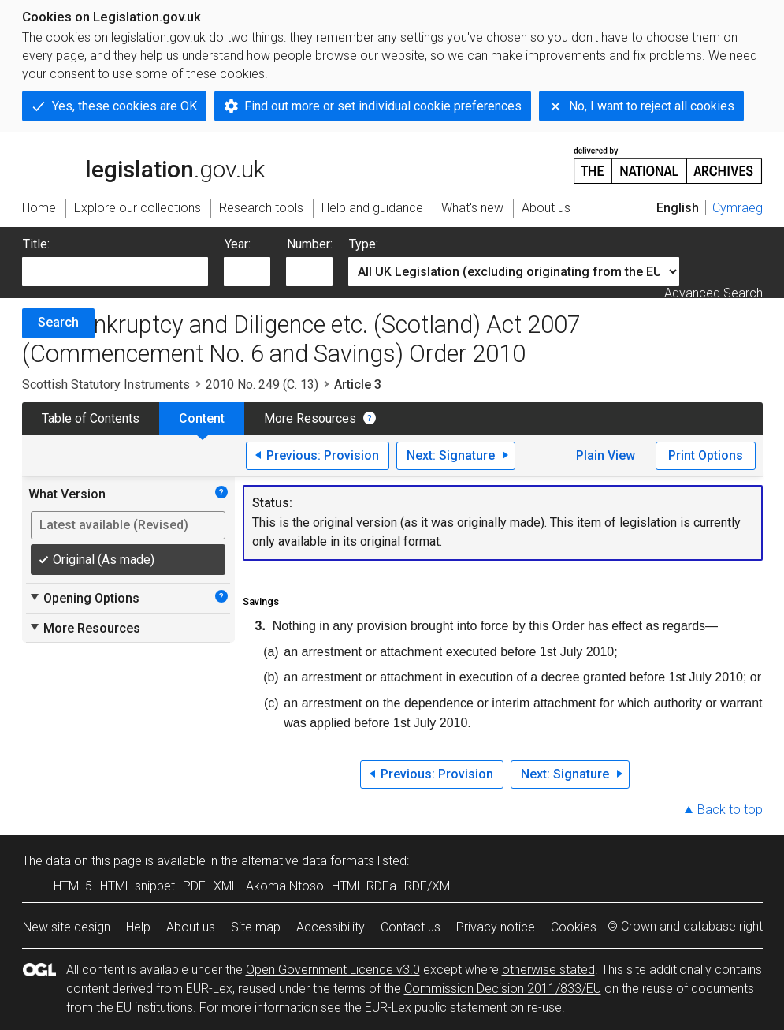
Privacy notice (495, 927)
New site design (66, 927)
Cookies (573, 927)
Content (202, 418)
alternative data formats (307, 860)
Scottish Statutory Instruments (106, 384)
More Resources (310, 418)
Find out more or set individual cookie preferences (383, 106)
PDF (194, 886)
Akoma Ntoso (285, 886)
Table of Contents (90, 418)
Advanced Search (713, 292)
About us (190, 927)
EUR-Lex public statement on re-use (463, 1007)
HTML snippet (137, 886)
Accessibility (330, 927)
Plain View (605, 455)
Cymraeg (737, 207)
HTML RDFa (364, 886)
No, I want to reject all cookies (651, 106)
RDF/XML (430, 886)
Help (138, 927)
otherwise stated (548, 969)
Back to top (730, 809)
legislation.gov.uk (143, 164)
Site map (256, 927)
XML (226, 886)
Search (58, 322)
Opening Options (83, 598)
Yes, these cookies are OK (124, 106)
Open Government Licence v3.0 (333, 969)
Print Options (705, 455)
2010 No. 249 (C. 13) (262, 384)
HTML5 (73, 886)
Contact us (410, 927)
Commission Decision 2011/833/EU (502, 988)
